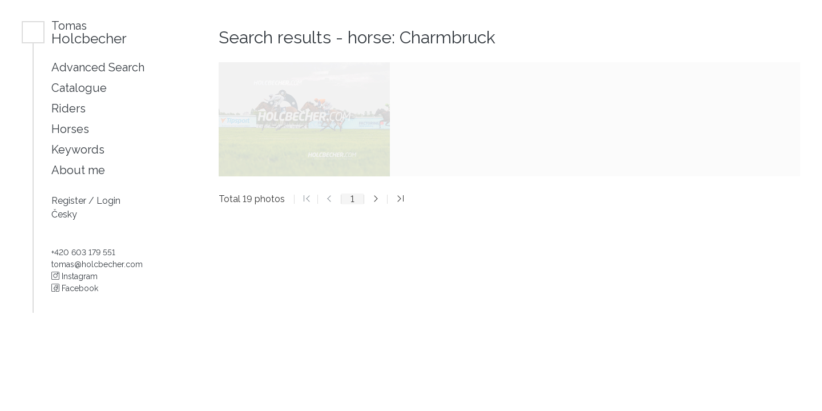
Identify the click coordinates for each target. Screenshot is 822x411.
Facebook (74, 288)
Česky (64, 214)
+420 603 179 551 (83, 252)
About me (78, 170)
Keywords (77, 149)
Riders (68, 108)
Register (69, 200)
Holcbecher (89, 32)
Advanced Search (97, 67)
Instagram (74, 276)
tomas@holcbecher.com (97, 264)
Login (108, 200)
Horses (70, 129)
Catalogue (79, 88)
